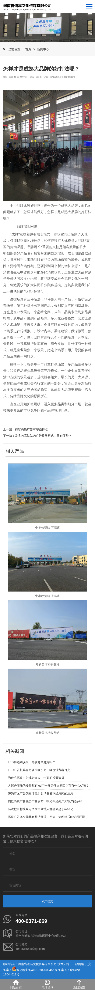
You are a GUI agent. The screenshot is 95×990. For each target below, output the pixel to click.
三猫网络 (78, 964)
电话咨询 (47, 984)
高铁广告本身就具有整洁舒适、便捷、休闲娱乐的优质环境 (46, 817)
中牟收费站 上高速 (47, 596)
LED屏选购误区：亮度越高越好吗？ (31, 762)
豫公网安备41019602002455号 (36, 970)
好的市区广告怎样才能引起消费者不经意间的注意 (40, 793)
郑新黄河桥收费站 (47, 664)
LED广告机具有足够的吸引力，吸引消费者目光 (39, 770)
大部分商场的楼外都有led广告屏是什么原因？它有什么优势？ (48, 785)
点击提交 (47, 901)
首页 (28, 49)
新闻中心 (43, 49)
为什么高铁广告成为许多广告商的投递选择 (36, 777)
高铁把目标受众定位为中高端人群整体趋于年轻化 (40, 809)
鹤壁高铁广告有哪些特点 (31, 429)
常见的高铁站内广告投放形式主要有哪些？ (43, 435)
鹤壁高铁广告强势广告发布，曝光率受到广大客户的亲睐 (45, 801)
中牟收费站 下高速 (47, 527)
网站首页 (16, 984)
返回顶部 (79, 984)
